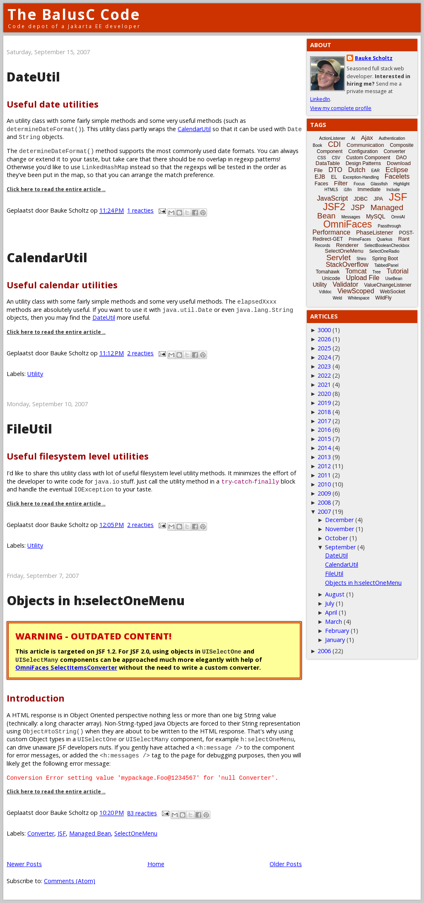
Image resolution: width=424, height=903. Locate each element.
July (329, 603)
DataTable (328, 163)
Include (393, 189)
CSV (336, 158)
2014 (324, 448)
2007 (324, 511)
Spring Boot (385, 258)
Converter (40, 833)
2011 (324, 475)
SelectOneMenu (135, 833)
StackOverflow (347, 264)
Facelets (397, 176)
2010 (324, 484)
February (337, 631)
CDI (334, 144)
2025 (324, 348)
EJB (320, 176)
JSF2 (334, 206)
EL (334, 177)
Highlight (401, 184)
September (340, 547)
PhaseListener (374, 232)
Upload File (362, 277)
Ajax (367, 137)
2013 (324, 457)
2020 (324, 394)
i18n (348, 189)
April (331, 612)
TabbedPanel (386, 265)
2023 (324, 366)
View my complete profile (340, 108)
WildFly (383, 298)
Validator (345, 284)
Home (155, 864)
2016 (324, 430)
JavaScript (332, 198)
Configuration (363, 151)
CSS (322, 158)
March (333, 621)
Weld (337, 298)
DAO (401, 157)
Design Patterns (363, 163)
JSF (62, 833)
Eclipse (396, 170)
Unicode (331, 278)
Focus (359, 184)
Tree (376, 272)
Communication (365, 145)
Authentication (392, 138)
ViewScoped (355, 291)
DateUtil (33, 76)
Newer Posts (24, 864)
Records (322, 245)
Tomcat (356, 271)
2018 (324, 412)
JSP (358, 208)
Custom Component (368, 157)
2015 (324, 439)
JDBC (361, 199)
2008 (324, 502)
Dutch (357, 169)
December (339, 520)
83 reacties (142, 813)
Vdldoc (325, 292)
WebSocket (392, 292)
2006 (324, 651)
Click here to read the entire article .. (56, 189)
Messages (350, 217)
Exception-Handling (361, 177)
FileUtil (29, 428)
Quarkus (385, 239)
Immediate (369, 189)
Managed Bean (90, 833)
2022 (324, 375)
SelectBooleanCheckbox (387, 245)
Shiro (361, 258)
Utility (35, 374)
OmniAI (398, 217)
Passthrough (389, 226)
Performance (331, 232)
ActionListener (332, 138)
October (336, 538)
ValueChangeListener (388, 285)
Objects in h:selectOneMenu (96, 600)
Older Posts (286, 864)
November (339, 529)
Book (317, 145)
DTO (335, 169)
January (335, 640)
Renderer (347, 245)
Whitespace (358, 298)
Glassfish (379, 184)
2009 (324, 493)
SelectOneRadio (384, 251)
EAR (375, 170)
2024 (324, 357)
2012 (324, 466)
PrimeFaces (360, 239)
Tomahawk (328, 272)
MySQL (375, 216)
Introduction (36, 698)
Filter (341, 183)
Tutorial (398, 271)
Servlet (338, 257)
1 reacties (140, 210)
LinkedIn (320, 99)
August (334, 594)
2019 (324, 403)
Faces (321, 184)
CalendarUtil (194, 129)
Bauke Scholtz (374, 58)
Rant (404, 239)
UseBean (393, 278)
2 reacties (140, 353)
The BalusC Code (73, 14)
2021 (324, 384)
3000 (324, 330)
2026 (324, 339)
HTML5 (331, 189)
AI (353, 138)
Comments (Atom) (69, 881)
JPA (378, 199)
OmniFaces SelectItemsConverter (66, 667)
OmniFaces (347, 224)
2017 (324, 421)
